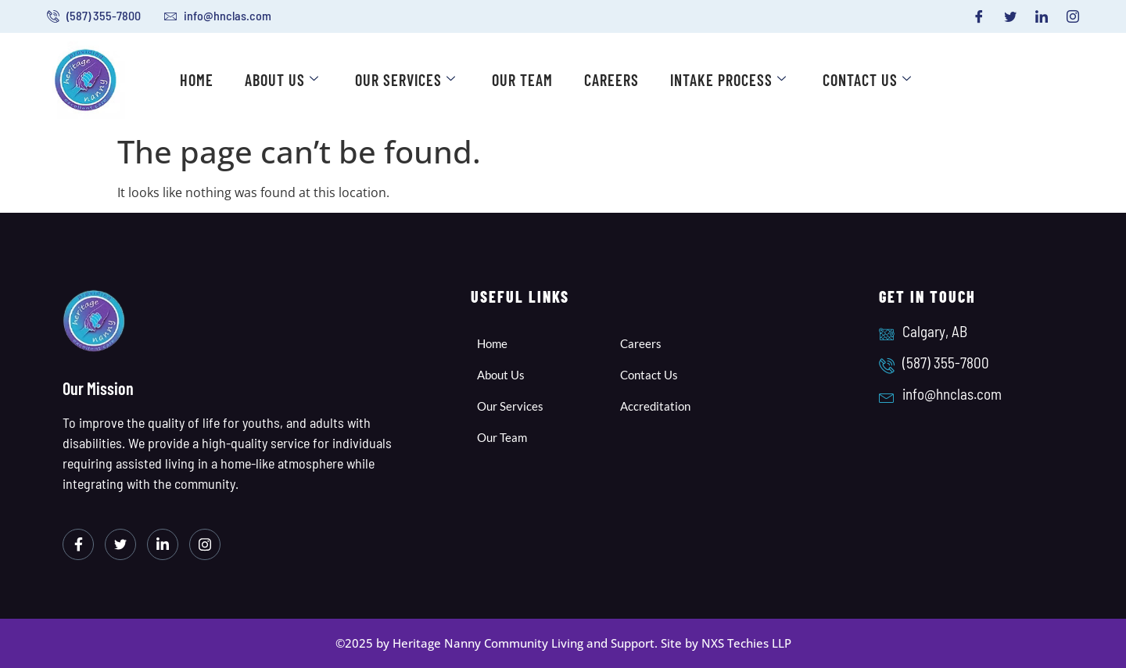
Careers (611, 79)
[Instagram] (1073, 16)
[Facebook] (979, 16)
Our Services (405, 79)
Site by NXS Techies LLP (726, 643)
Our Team (522, 79)
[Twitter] (1010, 16)
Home (196, 79)
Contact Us (867, 79)
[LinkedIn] (1041, 16)
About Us (282, 79)
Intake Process (728, 79)
